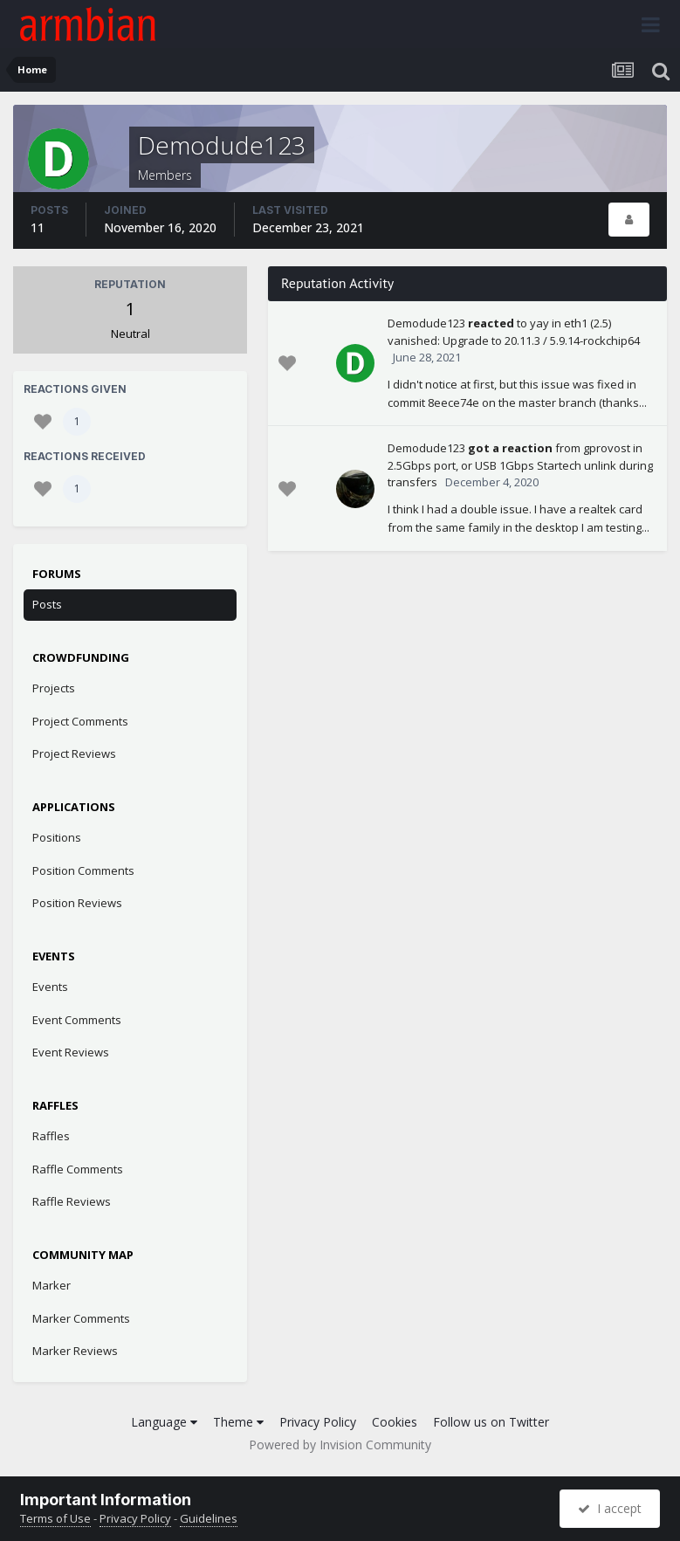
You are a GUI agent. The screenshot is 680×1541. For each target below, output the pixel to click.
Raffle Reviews (71, 1201)
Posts (47, 604)
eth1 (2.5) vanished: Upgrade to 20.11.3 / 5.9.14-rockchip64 (514, 331)
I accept (610, 1508)
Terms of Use (55, 1518)
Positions (56, 837)
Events (50, 986)
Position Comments (83, 870)
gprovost (606, 448)
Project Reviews (74, 753)
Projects (53, 688)
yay (539, 323)
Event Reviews (70, 1052)
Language (164, 1422)
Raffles (51, 1136)
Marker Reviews (75, 1351)
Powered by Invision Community (340, 1444)
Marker (51, 1285)
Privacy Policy (317, 1422)
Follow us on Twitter (491, 1422)
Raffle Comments (77, 1169)
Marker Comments (81, 1318)
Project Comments (80, 721)
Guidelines (208, 1518)
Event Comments (76, 1020)
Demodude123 (426, 323)
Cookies (394, 1422)
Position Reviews (77, 903)
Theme (238, 1422)
